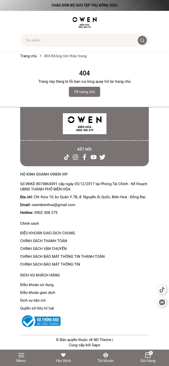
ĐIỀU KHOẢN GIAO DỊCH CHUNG (47, 233)
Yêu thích (63, 357)
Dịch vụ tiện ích (33, 300)
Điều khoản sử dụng (36, 285)
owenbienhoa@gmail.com (53, 205)
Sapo (96, 345)
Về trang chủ (84, 92)
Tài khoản (105, 357)
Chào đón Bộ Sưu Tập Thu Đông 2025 (84, 5)
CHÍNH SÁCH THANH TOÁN (43, 241)
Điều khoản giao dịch (37, 292)
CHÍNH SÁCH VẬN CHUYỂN (43, 248)
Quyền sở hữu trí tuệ (37, 308)
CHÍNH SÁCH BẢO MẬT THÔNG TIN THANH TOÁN (62, 256)
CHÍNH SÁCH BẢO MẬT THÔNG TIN (50, 264)
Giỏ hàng (147, 357)
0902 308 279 (46, 212)
